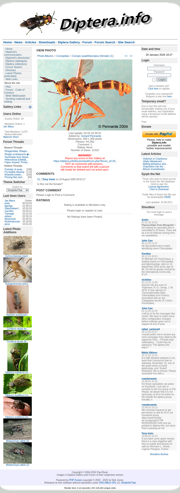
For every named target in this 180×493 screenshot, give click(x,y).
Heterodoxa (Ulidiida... (16, 159)
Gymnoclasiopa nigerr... (17, 256)
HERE (167, 197)
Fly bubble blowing (14, 172)
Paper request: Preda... (17, 162)
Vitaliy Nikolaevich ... (154, 161)
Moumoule (10, 219)
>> (131, 55)
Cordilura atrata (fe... (17, 328)
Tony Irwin (48, 179)
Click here (153, 88)
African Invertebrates (154, 169)
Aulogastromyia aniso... (17, 283)
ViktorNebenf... (12, 208)
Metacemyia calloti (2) (17, 465)
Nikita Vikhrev (149, 352)
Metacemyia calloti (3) (17, 441)
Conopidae (62, 55)
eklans (8, 216)
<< (126, 55)
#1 (38, 179)
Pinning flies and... (14, 177)
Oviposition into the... (154, 166)
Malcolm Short (10, 137)
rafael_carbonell (151, 329)
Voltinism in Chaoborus (155, 158)
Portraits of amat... (14, 169)
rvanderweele (149, 378)
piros (7, 224)
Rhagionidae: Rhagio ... (17, 151)
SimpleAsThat (128, 482)
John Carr (147, 240)
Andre (145, 220)
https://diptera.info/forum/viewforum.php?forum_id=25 (84, 161)
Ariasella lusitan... (14, 174)
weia (7, 203)
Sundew (146, 253)
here (169, 96)
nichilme (146, 279)
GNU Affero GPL (107, 482)
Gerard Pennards (91, 135)
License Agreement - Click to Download (159, 188)
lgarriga (9, 206)
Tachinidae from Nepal (16, 157)
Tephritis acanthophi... (17, 315)
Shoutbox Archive (159, 454)
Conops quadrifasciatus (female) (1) (92, 55)
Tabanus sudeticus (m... (17, 372)
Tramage (9, 213)
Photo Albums (45, 55)
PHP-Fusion (75, 480)
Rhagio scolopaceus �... (18, 154)
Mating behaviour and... (155, 164)
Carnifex (9, 211)
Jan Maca (8, 126)
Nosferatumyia (12, 221)
